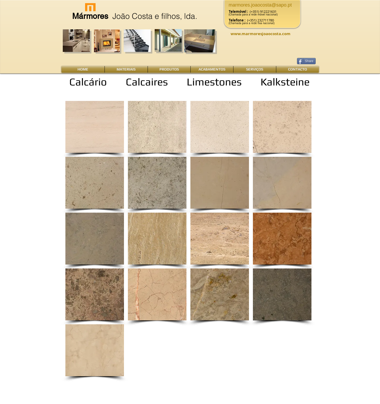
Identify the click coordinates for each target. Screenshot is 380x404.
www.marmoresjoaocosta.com (260, 33)
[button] (94, 127)
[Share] (306, 61)
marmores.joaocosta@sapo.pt (260, 5)
